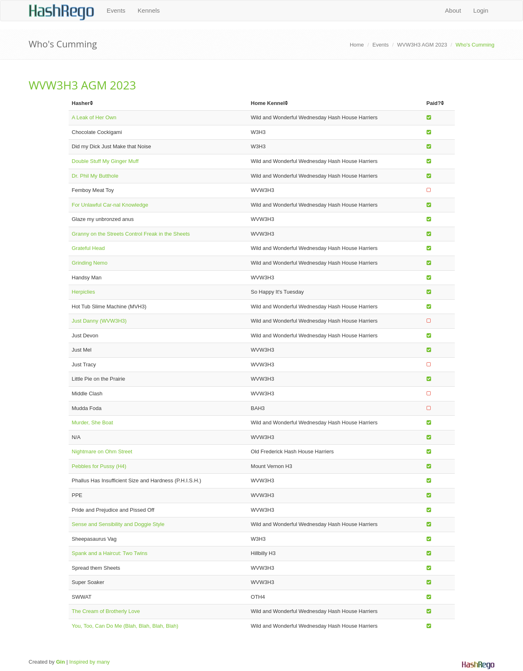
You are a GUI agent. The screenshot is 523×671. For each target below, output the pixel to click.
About (453, 10)
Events (116, 10)
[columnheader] (158, 103)
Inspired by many (89, 662)
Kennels (149, 10)
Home (357, 45)
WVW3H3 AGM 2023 (422, 45)
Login (480, 10)
